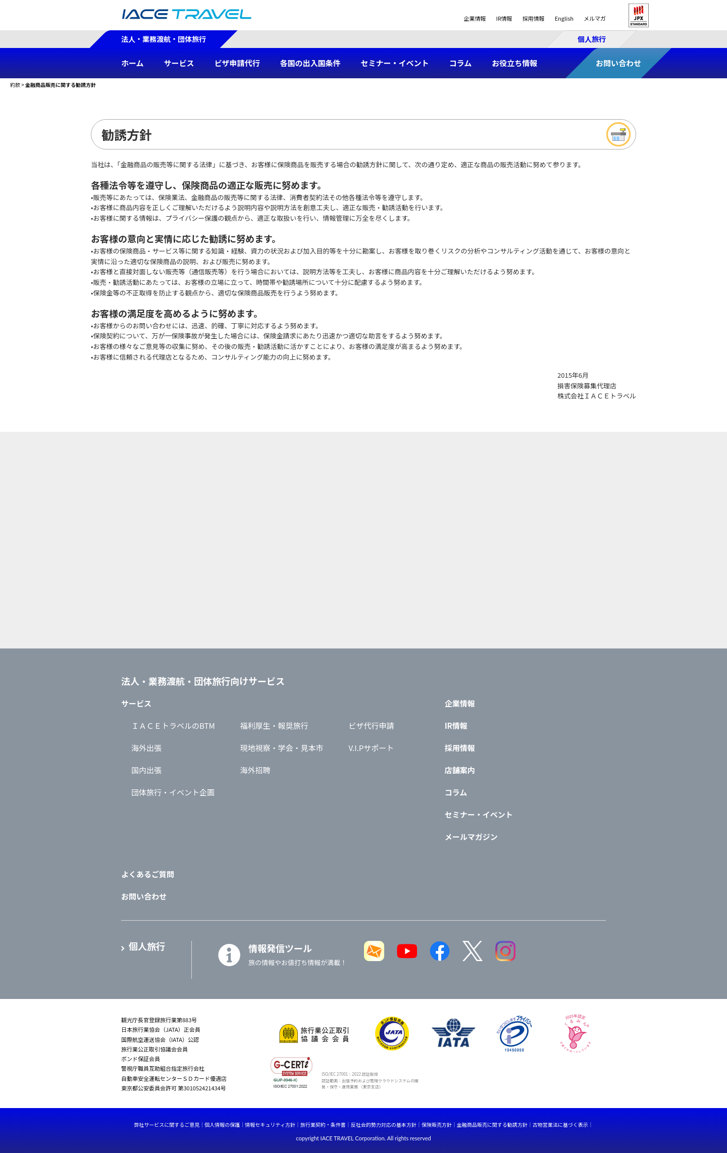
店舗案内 (460, 770)
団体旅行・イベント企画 (173, 792)
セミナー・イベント (479, 814)
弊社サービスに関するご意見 (166, 1124)
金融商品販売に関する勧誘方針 (492, 1124)
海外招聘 (255, 770)
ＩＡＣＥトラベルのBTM (173, 725)
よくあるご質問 (147, 874)
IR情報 (504, 18)
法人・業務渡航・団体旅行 (163, 39)
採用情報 (534, 18)
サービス (136, 703)
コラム (456, 792)
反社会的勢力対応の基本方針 (384, 1124)
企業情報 (474, 18)
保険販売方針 (437, 1124)
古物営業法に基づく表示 (560, 1124)
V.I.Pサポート (371, 747)
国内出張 (146, 770)
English (564, 18)
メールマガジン (471, 836)
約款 (15, 84)
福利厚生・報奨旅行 (274, 725)
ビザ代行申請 (371, 725)
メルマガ (595, 18)
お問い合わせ (144, 896)
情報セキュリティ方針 (270, 1124)
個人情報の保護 (222, 1124)
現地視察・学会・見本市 (282, 747)
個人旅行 (592, 39)
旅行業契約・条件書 (323, 1124)
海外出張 (146, 747)
